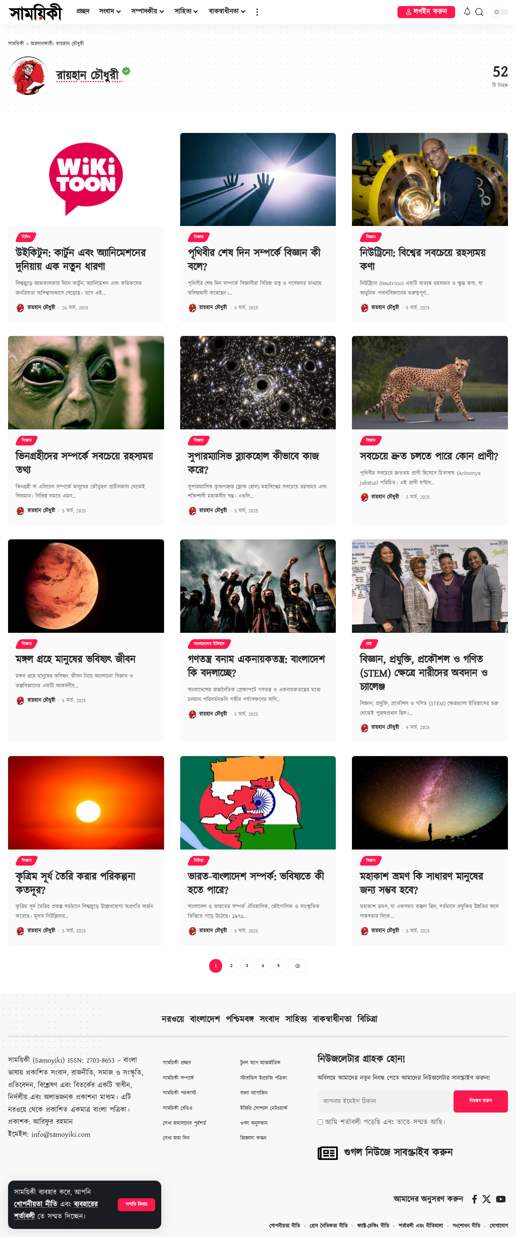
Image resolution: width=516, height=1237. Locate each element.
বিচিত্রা (199, 861)
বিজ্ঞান (199, 237)
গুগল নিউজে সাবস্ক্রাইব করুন (398, 1153)
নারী (369, 644)
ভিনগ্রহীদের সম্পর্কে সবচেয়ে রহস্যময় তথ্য (84, 464)
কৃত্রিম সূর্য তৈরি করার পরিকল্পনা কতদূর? (75, 884)
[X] (486, 1199)
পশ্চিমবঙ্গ (240, 1020)
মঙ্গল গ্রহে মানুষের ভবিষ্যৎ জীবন (75, 660)
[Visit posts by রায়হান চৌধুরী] (20, 307)
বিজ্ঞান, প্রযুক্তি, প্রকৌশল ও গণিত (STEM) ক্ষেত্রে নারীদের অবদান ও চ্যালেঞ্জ (423, 674)
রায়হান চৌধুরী (41, 307)
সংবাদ (269, 1020)
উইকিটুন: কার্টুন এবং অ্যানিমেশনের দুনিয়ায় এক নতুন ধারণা (81, 260)
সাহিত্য (296, 1020)
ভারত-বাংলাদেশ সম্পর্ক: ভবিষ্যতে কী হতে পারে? (256, 884)
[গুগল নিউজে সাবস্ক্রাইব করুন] (328, 1153)
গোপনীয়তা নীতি (35, 1205)
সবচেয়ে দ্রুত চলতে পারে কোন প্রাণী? (429, 457)
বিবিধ (26, 237)
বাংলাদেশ (205, 1020)
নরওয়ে (173, 1020)
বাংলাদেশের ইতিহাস (209, 644)
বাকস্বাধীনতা (332, 1020)
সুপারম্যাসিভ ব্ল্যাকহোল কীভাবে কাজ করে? (253, 464)
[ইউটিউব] (501, 1199)
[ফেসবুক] (474, 1199)
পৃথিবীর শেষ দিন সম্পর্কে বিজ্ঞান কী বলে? (254, 260)
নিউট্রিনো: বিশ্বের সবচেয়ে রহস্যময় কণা (422, 260)
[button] (136, 1204)
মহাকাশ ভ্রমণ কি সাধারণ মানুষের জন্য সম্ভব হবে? (421, 884)
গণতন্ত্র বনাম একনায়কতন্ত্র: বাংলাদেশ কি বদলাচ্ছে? (256, 667)
